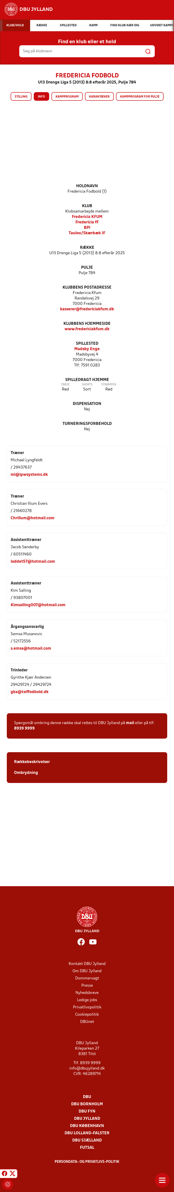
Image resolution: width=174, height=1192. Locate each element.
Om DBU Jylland (87, 971)
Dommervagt (87, 978)
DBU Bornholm (87, 1104)
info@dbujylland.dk (87, 1068)
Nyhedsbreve (87, 993)
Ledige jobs (87, 1000)
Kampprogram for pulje (140, 96)
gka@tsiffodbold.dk (29, 692)
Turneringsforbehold (87, 424)
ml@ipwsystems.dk (29, 475)
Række (87, 248)
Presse (87, 986)
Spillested (87, 344)
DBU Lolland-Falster (87, 1133)
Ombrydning (26, 773)
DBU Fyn (87, 1111)
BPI (87, 228)
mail (130, 723)
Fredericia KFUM (87, 217)
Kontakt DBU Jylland (87, 964)
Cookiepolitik (87, 1015)
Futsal (87, 1148)
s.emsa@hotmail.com (31, 649)
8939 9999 (24, 728)
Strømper (108, 384)
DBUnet (87, 1022)
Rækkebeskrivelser (32, 762)
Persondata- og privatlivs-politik (87, 1161)
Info (41, 96)
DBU (87, 1097)
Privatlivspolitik (87, 1007)
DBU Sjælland (87, 1140)
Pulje (87, 268)
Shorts (87, 384)
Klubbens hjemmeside (87, 324)
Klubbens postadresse (87, 288)
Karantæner (99, 96)
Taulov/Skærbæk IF (87, 233)
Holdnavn (87, 186)
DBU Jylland (87, 1119)
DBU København (87, 1126)
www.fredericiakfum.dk (87, 329)
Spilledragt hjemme (87, 380)
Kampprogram (67, 96)
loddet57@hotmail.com (33, 562)
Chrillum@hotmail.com (32, 518)
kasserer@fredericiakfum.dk (87, 309)
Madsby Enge (87, 349)
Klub (87, 206)
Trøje (65, 384)
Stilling (21, 96)
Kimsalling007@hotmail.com (38, 605)
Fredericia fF (87, 222)
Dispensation (87, 404)
